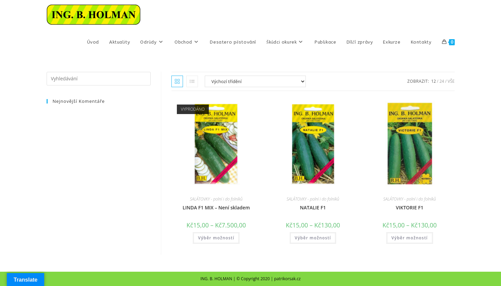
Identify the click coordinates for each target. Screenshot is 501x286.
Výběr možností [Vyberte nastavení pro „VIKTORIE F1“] (409, 238)
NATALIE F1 (313, 207)
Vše (451, 81)
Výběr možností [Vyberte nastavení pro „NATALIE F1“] (313, 238)
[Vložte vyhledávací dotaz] (99, 78)
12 (433, 81)
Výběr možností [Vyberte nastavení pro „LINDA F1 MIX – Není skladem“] (216, 238)
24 (441, 81)
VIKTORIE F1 (409, 207)
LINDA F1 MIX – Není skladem (216, 207)
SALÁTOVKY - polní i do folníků (216, 199)
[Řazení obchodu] (255, 81)
